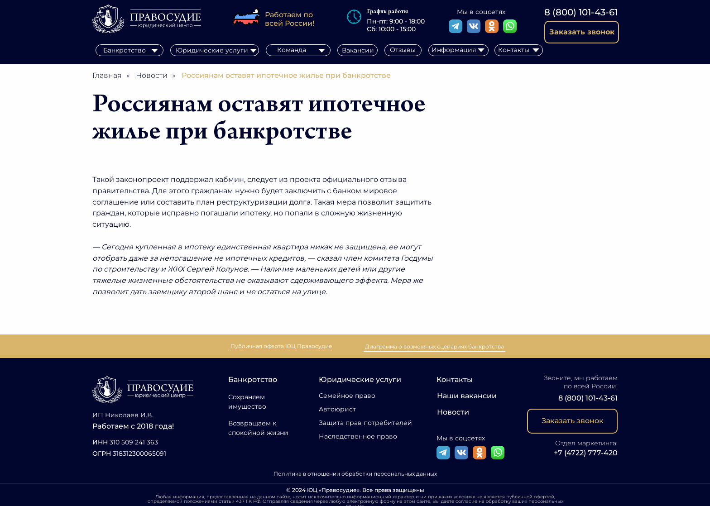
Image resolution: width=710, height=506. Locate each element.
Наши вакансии (467, 395)
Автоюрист (337, 409)
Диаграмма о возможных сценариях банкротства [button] (434, 346)
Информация (454, 50)
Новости (152, 75)
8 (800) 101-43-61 (581, 12)
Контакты (455, 379)
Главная (107, 75)
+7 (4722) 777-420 (586, 453)
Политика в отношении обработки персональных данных (355, 473)
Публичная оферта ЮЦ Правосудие (281, 346)
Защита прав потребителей (365, 423)
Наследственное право (358, 436)
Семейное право (347, 395)
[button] (581, 32)
